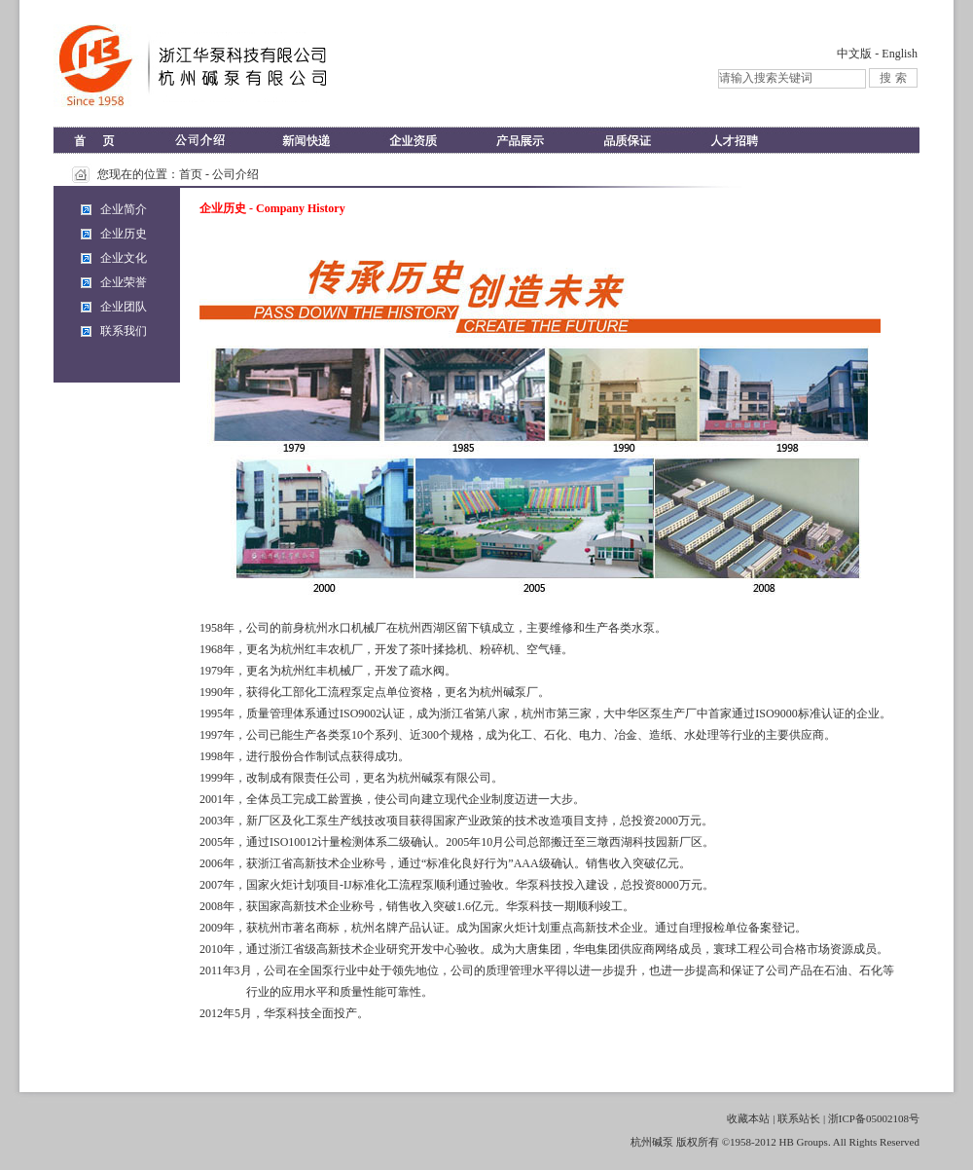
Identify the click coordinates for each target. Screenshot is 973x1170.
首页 (190, 174)
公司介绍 (235, 174)
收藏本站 (748, 1118)
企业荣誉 (123, 282)
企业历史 (123, 233)
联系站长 (798, 1118)
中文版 (854, 53)
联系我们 (123, 331)
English (900, 53)
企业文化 (123, 258)
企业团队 (123, 306)
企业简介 (123, 209)
